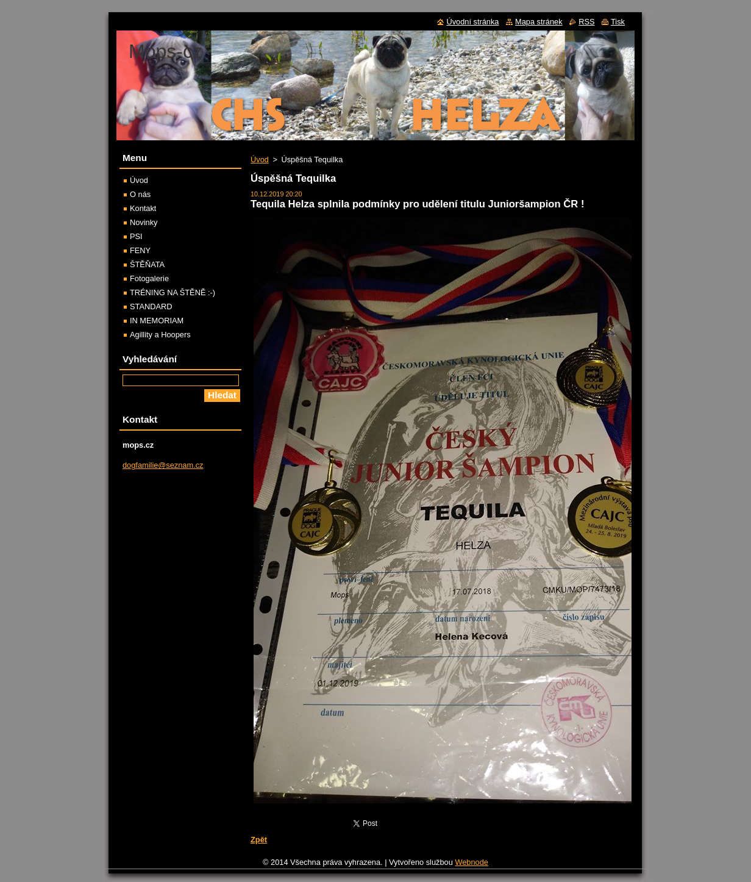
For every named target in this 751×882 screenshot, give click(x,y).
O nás (140, 194)
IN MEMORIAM (156, 320)
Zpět (259, 839)
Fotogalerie (149, 278)
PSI (136, 236)
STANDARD (151, 306)
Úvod (260, 159)
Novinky (144, 222)
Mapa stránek (539, 21)
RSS (586, 21)
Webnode (471, 862)
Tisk (618, 21)
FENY (140, 250)
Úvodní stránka (472, 21)
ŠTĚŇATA (147, 264)
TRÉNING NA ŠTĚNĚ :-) (172, 292)
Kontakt (143, 208)
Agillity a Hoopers (160, 334)
